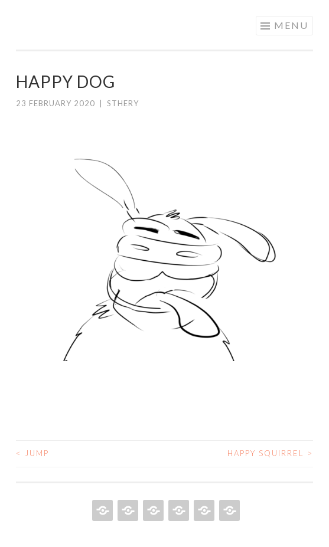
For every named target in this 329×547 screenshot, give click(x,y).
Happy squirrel (270, 453)
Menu (291, 25)
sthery (123, 103)
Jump (32, 453)
